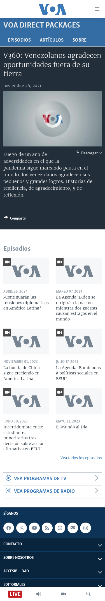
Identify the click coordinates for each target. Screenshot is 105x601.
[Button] (15, 219)
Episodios (19, 40)
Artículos (52, 40)
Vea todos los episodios (81, 458)
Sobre (80, 40)
